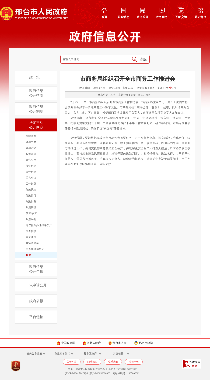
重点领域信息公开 (36, 249)
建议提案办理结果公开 (39, 225)
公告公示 (31, 160)
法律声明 (134, 361)
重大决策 (31, 237)
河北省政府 (92, 342)
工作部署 (31, 183)
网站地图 (92, 361)
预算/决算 (31, 213)
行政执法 (31, 189)
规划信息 (31, 165)
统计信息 (31, 171)
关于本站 (71, 361)
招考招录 (31, 231)
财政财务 (31, 201)
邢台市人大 (117, 342)
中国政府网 (66, 342)
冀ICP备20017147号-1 (76, 373)
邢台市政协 (143, 342)
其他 (28, 255)
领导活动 (31, 148)
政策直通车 (32, 243)
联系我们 (113, 361)
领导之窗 (31, 142)
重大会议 (31, 177)
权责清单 (31, 154)
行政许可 (31, 195)
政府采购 (31, 219)
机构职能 (31, 136)
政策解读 (31, 207)
